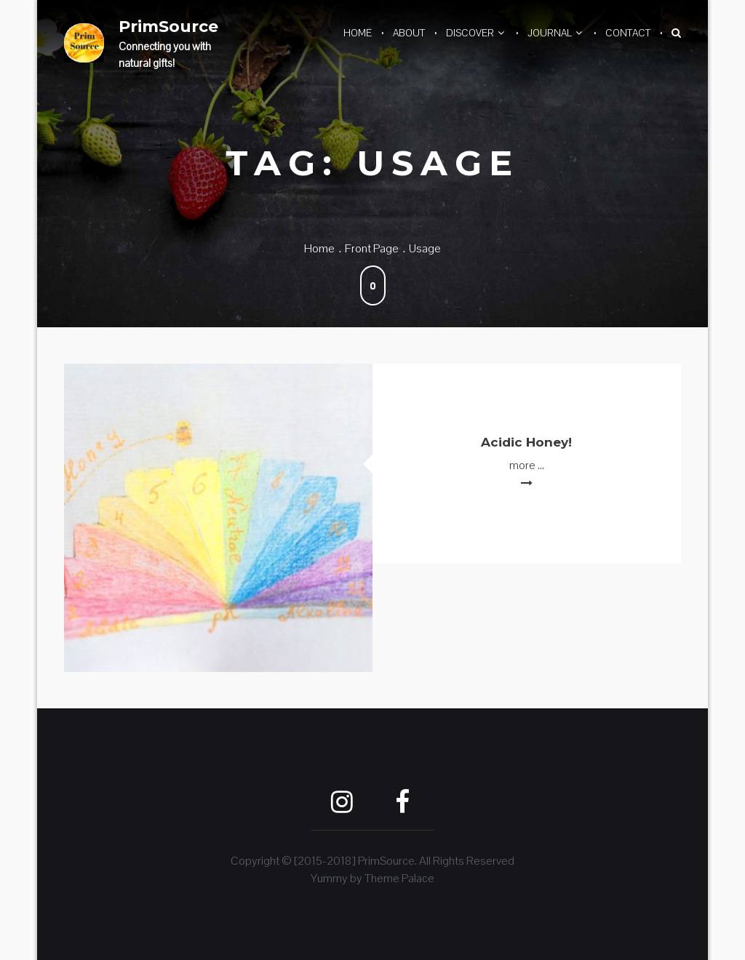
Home (357, 32)
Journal (549, 32)
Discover (470, 32)
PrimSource (168, 26)
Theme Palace (399, 878)
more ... (526, 465)
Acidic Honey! (526, 442)
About (409, 32)
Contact (627, 32)
